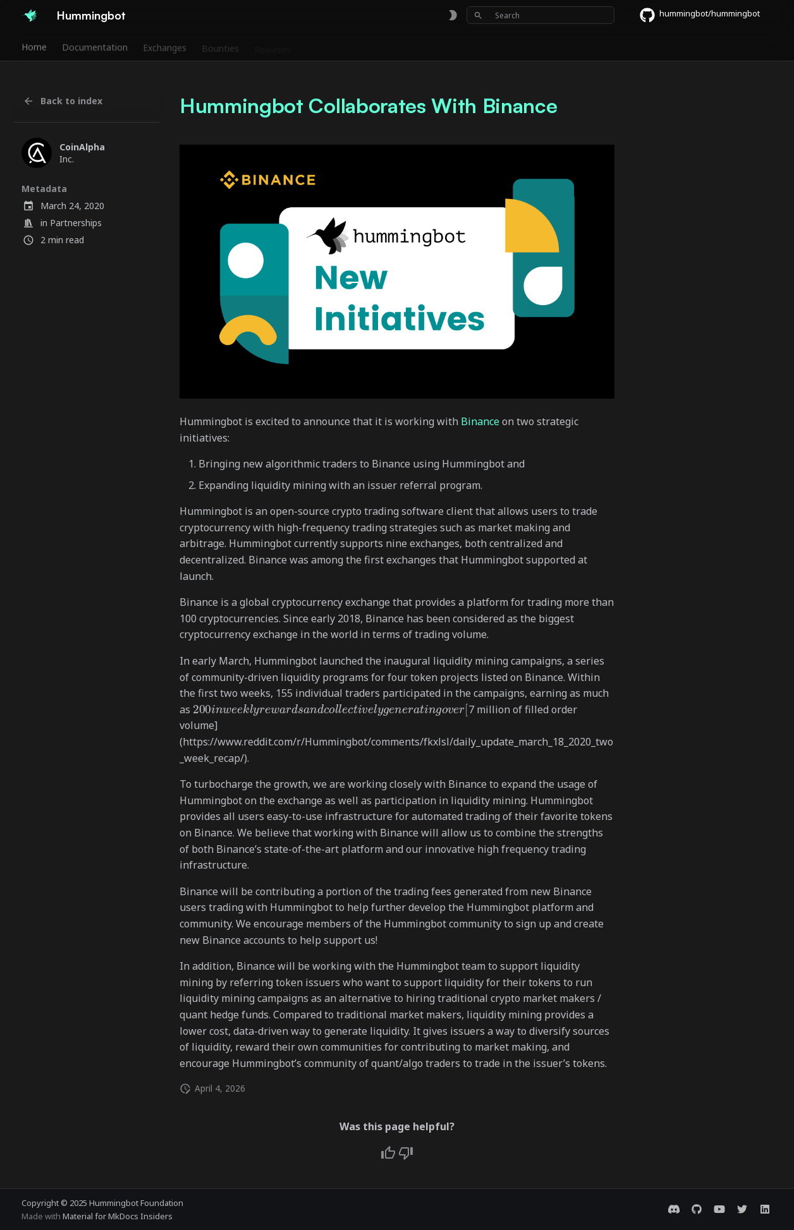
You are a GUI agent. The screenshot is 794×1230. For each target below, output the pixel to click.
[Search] (540, 15)
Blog (441, 46)
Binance (480, 421)
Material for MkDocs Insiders (118, 1216)
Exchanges (164, 46)
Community (330, 46)
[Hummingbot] (29, 15)
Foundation (393, 46)
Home (34, 46)
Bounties (220, 46)
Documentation (95, 46)
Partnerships (76, 223)
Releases (272, 46)
